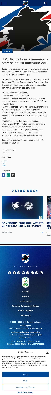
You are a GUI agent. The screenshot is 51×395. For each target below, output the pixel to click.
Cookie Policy (22, 392)
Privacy (30, 392)
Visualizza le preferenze (25, 387)
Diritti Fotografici (25, 311)
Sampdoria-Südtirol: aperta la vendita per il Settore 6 (22, 224)
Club (3, 163)
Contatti (25, 292)
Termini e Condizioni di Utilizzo (25, 306)
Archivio (4, 161)
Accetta (25, 374)
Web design (25, 315)
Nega (25, 381)
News (4, 165)
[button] (47, 352)
